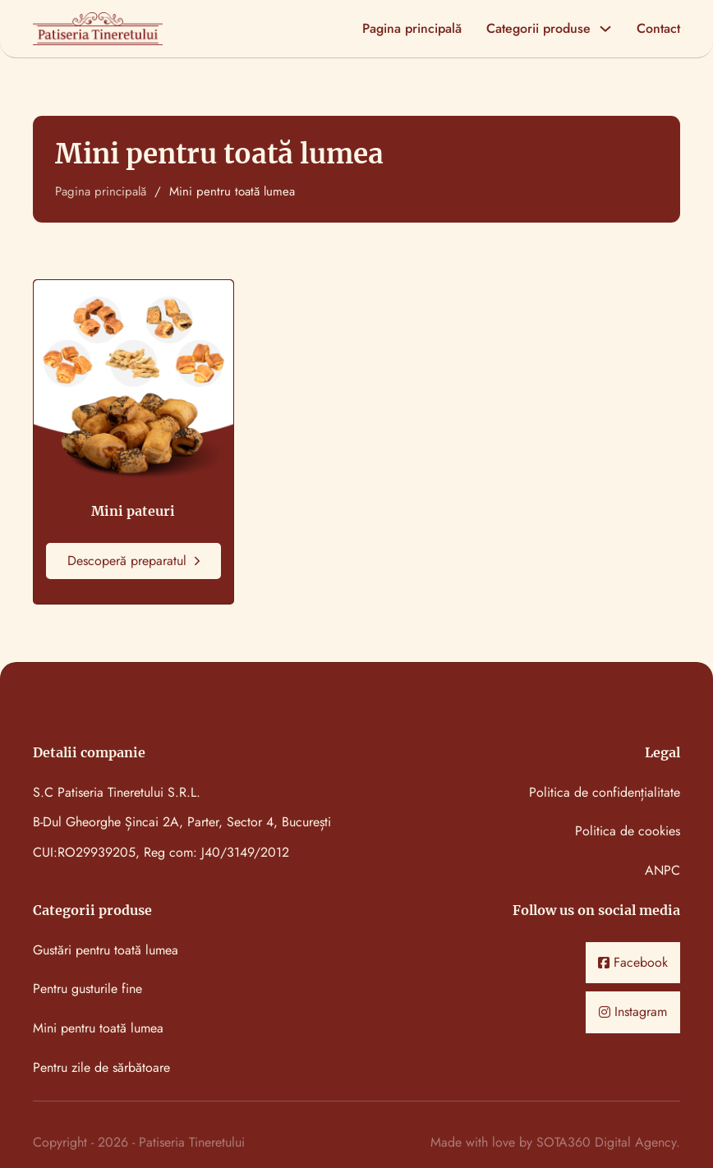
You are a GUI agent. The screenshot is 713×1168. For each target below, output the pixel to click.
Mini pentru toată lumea (98, 1028)
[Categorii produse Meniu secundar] (605, 28)
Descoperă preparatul (133, 560)
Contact (658, 29)
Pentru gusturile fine (87, 989)
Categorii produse (538, 29)
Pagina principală (412, 29)
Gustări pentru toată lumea (105, 950)
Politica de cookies (627, 831)
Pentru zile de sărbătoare (101, 1068)
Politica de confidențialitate (604, 793)
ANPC (662, 871)
